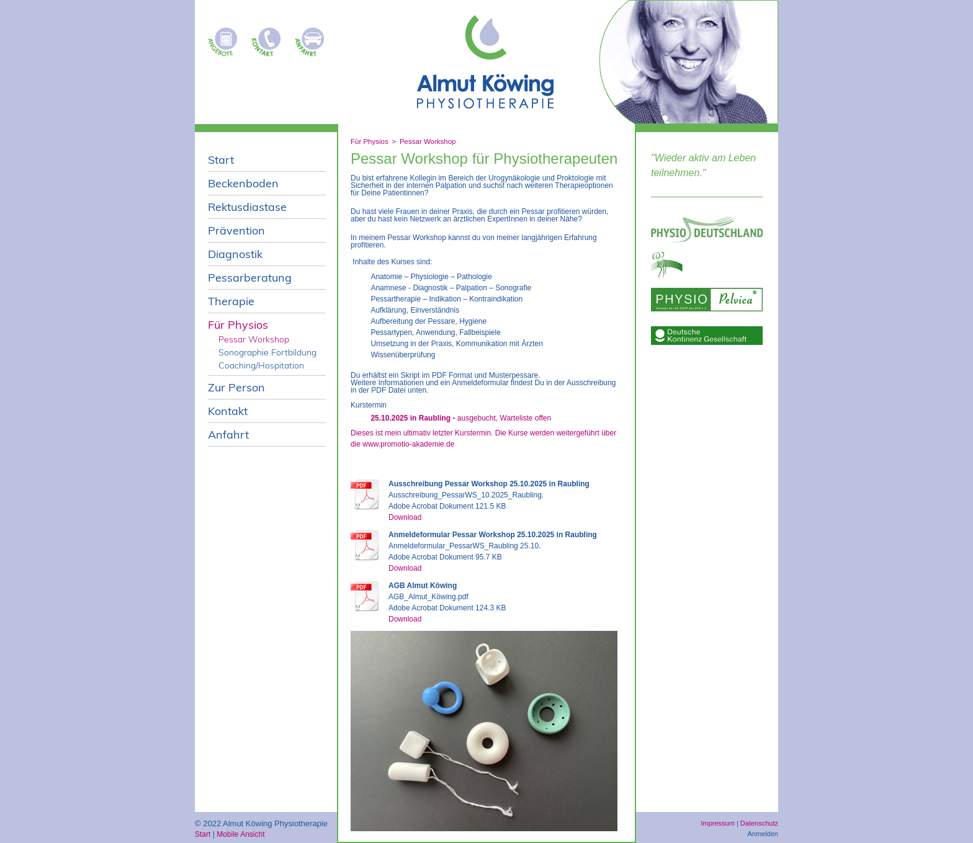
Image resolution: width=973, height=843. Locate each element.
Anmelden (762, 833)
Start (202, 834)
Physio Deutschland (707, 229)
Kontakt (269, 38)
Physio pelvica (707, 299)
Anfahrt (312, 38)
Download (404, 517)
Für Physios (369, 141)
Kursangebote (225, 38)
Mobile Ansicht (240, 834)
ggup (707, 265)
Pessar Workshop (428, 141)
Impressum (717, 823)
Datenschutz (759, 823)
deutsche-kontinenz (707, 335)
